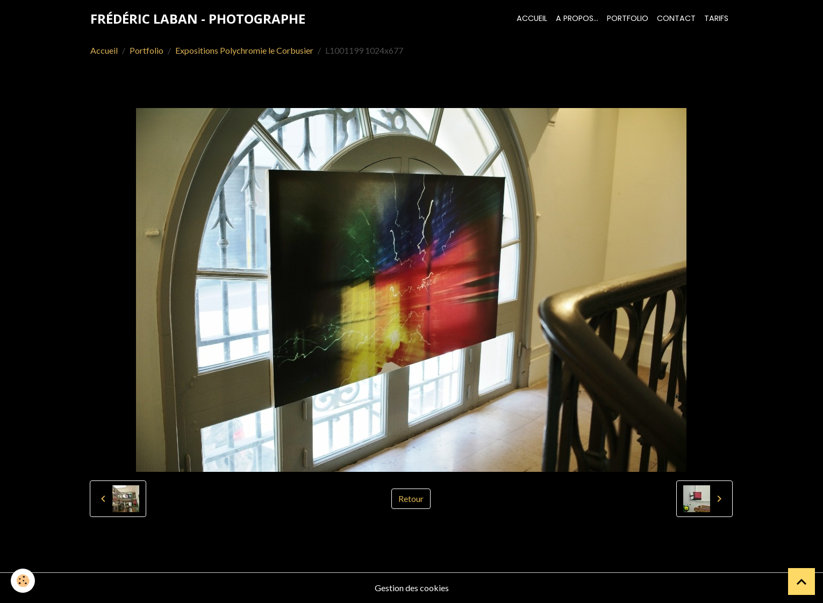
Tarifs (716, 18)
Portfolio (627, 18)
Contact (676, 18)
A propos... (577, 18)
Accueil (532, 18)
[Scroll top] (801, 581)
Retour (411, 498)
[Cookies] (23, 581)
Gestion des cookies (412, 588)
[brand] (197, 18)
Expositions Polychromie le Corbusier (244, 50)
